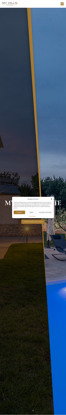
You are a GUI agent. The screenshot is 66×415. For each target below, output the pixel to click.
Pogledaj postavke (45, 212)
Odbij (31, 212)
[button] (51, 199)
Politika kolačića (32, 216)
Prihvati (19, 212)
